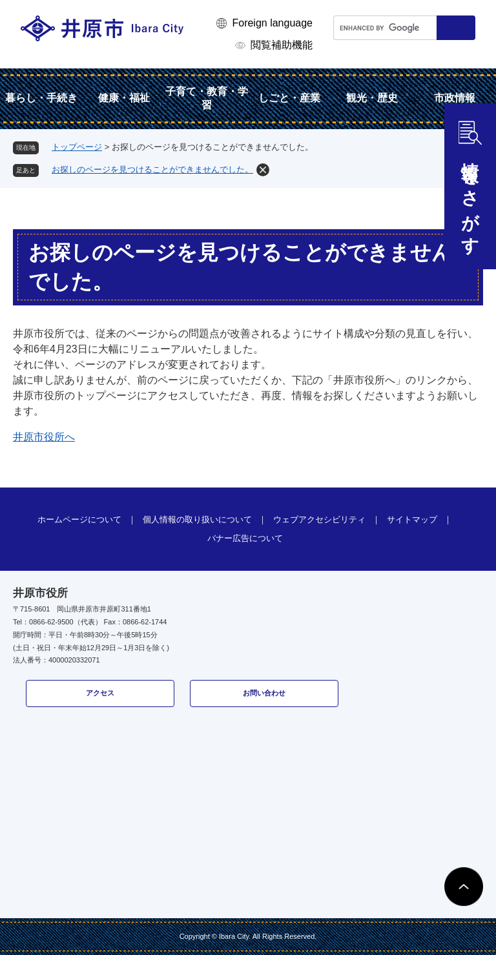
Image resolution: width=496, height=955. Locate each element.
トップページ (77, 147)
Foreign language (272, 22)
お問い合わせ (264, 693)
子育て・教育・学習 (206, 98)
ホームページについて (79, 519)
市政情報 (454, 97)
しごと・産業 (289, 97)
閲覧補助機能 (282, 44)
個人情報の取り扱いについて (197, 519)
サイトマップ (412, 519)
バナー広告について (245, 538)
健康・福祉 (124, 97)
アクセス (100, 693)
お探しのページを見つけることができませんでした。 (152, 169)
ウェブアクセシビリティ (319, 519)
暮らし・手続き (41, 97)
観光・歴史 (372, 97)
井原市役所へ (44, 436)
